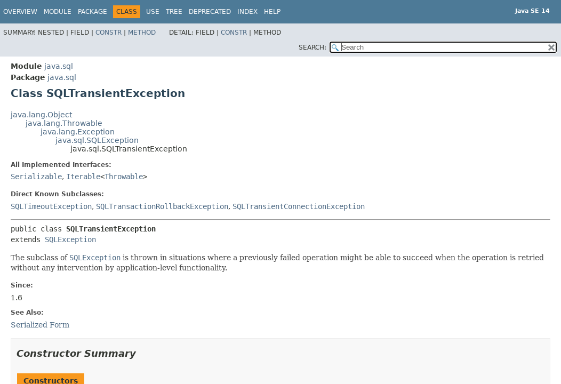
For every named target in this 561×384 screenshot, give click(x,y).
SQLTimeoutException (51, 206)
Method (142, 32)
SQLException (70, 239)
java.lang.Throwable (64, 123)
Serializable (36, 176)
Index (247, 11)
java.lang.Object (41, 114)
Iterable (83, 176)
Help (272, 11)
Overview (20, 11)
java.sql (58, 66)
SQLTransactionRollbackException (162, 206)
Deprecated (210, 11)
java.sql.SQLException (97, 140)
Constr (108, 32)
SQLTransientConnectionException (299, 206)
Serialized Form (40, 325)
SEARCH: (312, 47)
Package (92, 11)
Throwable (124, 176)
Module (57, 11)
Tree (174, 11)
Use (152, 11)
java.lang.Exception (78, 131)
